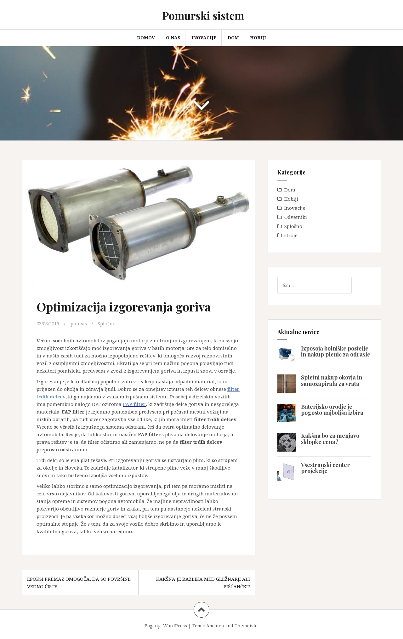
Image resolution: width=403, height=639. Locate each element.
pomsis (79, 323)
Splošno (107, 323)
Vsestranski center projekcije (325, 468)
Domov (146, 38)
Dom (233, 38)
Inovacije (204, 38)
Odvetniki (295, 217)
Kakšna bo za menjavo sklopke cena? (330, 439)
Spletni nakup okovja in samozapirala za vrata (331, 380)
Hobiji (258, 38)
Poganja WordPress (166, 626)
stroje (291, 235)
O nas (173, 38)
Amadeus (216, 626)
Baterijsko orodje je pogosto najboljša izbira (332, 410)
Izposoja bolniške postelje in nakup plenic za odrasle (335, 351)
